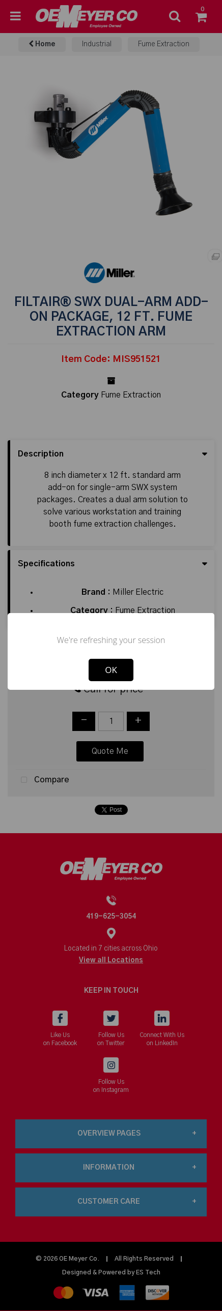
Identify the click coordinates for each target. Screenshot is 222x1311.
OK (111, 670)
